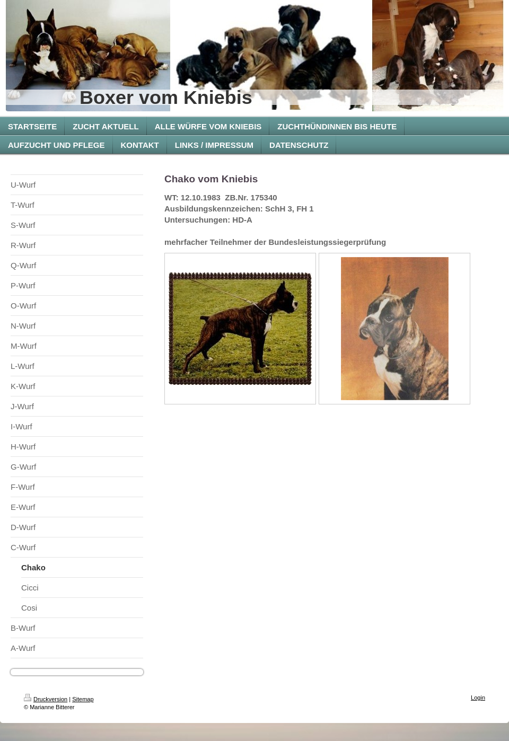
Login (478, 697)
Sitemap (82, 699)
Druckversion (45, 699)
